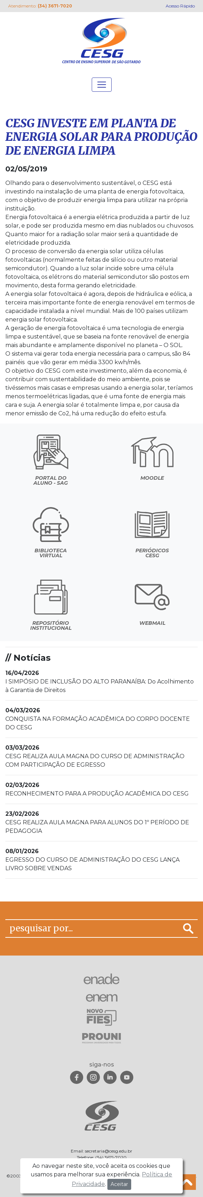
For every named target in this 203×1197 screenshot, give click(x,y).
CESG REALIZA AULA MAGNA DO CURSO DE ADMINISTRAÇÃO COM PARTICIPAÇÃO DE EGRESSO (95, 756)
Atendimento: (40, 6)
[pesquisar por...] (92, 928)
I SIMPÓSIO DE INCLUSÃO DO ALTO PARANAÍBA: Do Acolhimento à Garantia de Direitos (99, 681)
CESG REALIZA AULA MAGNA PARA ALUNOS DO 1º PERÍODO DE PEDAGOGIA (97, 822)
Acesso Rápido (180, 6)
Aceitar (119, 1184)
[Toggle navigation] (102, 85)
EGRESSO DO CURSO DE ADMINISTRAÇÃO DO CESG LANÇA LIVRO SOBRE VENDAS (92, 860)
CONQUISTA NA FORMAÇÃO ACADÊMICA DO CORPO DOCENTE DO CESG (97, 719)
